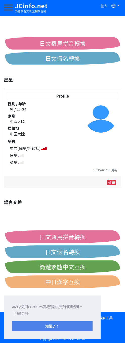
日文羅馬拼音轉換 (62, 43)
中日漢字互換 (62, 282)
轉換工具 (106, 317)
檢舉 (111, 182)
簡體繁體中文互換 (62, 267)
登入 (103, 5)
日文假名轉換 (62, 58)
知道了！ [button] (52, 325)
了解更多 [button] (21, 313)
